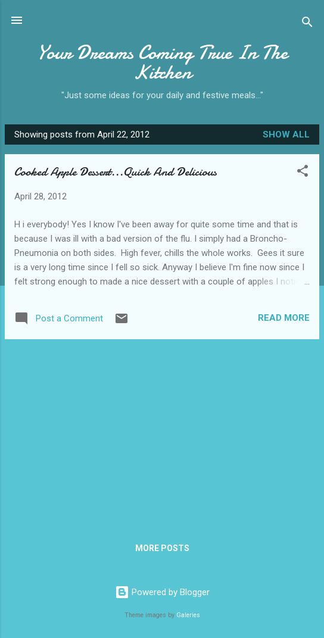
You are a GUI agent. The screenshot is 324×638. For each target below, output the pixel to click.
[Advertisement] (162, 432)
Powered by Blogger (162, 592)
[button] (302, 173)
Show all (286, 134)
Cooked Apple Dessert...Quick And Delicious (115, 172)
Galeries (188, 615)
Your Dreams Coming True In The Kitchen (162, 62)
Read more (284, 317)
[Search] (307, 24)
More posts (162, 548)
